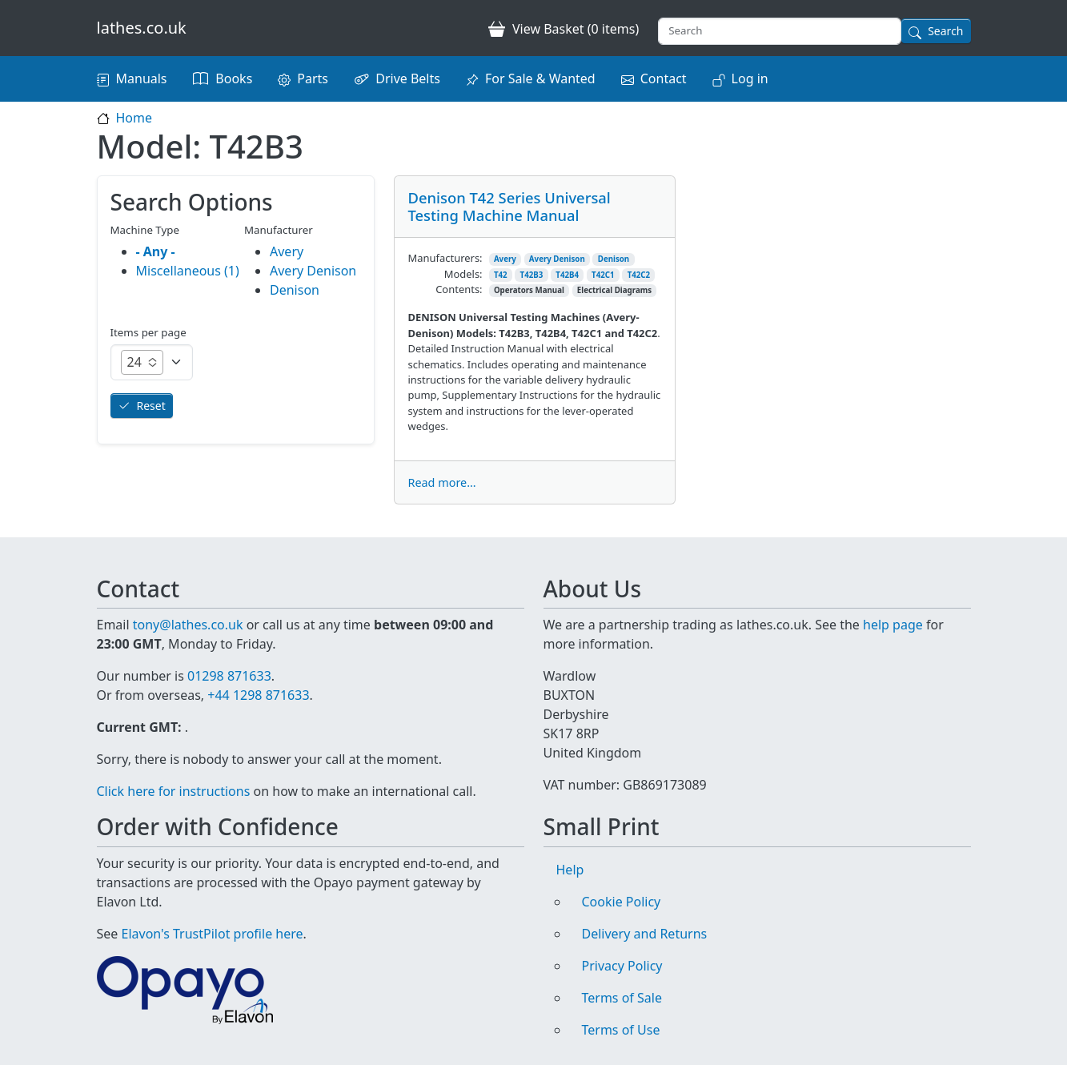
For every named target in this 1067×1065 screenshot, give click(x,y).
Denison (613, 259)
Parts (312, 78)
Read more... (441, 482)
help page (893, 624)
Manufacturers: (444, 258)
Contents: (458, 289)
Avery (505, 259)
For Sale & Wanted (540, 78)
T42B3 (532, 275)
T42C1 (603, 275)
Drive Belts (407, 78)
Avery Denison (557, 259)
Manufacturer (278, 230)
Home (134, 118)
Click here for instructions (174, 791)
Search (945, 30)
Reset (151, 405)
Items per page (148, 332)
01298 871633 (229, 676)
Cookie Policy (621, 901)
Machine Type (145, 230)
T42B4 (567, 275)
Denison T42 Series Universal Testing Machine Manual (508, 206)
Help (570, 869)
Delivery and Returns (645, 933)
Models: (463, 274)
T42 (500, 275)
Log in (750, 78)
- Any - (155, 251)
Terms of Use (621, 1030)
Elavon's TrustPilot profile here (212, 933)
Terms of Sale (622, 998)
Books (233, 78)
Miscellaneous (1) (187, 270)
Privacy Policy (622, 966)
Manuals (141, 78)
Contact (663, 78)
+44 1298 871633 (258, 695)
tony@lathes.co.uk (188, 624)
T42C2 (639, 275)
